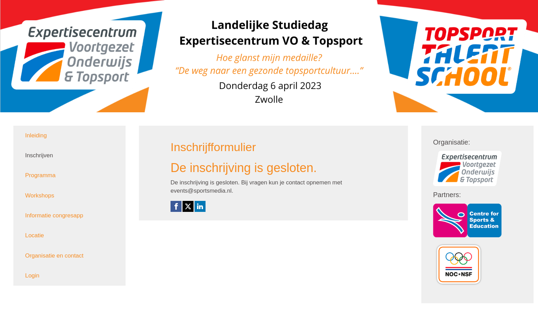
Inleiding (36, 135)
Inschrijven (39, 155)
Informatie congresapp (54, 215)
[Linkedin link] (200, 206)
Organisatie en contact (54, 255)
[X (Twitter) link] (188, 206)
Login (32, 275)
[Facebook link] (176, 206)
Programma (40, 175)
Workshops (39, 195)
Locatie (34, 235)
